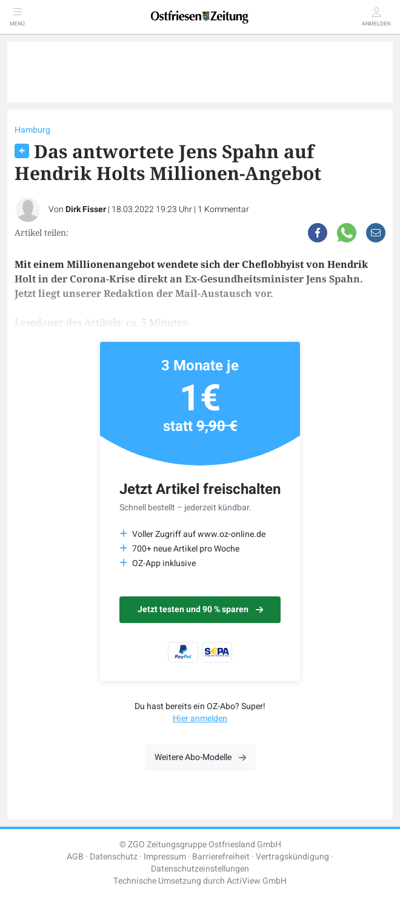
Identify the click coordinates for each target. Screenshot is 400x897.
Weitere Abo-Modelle (200, 757)
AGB (75, 856)
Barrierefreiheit (221, 856)
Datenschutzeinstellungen (200, 868)
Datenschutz (114, 856)
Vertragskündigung (292, 856)
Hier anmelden (200, 718)
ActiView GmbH (257, 881)
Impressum (165, 856)
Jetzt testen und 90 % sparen (200, 609)
